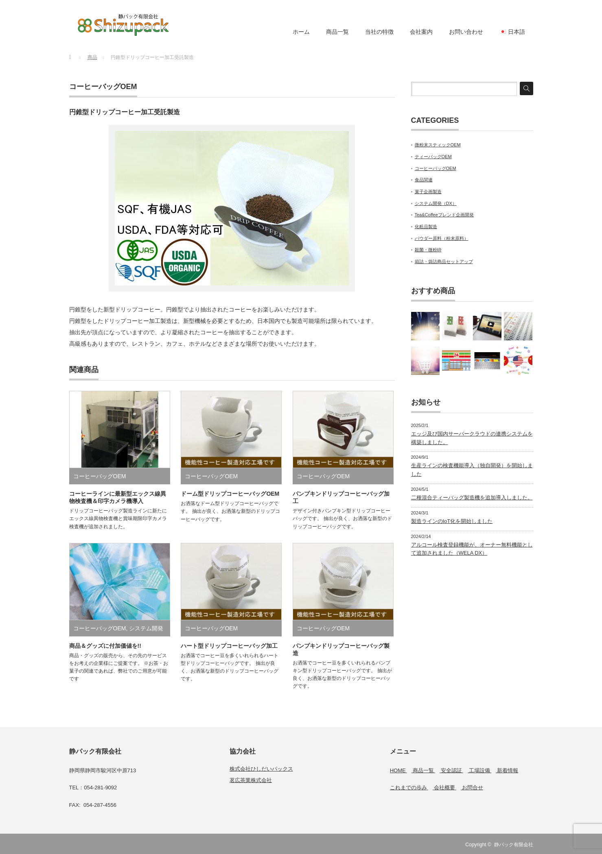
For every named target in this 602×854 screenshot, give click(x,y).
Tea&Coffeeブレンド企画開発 (444, 214)
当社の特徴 (379, 31)
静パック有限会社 (513, 844)
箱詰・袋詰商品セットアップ (444, 261)
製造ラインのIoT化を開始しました (452, 521)
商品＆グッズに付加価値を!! (105, 646)
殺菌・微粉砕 (428, 249)
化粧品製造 (426, 226)
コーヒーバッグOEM (103, 87)
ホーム (301, 31)
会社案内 (421, 31)
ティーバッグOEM (433, 156)
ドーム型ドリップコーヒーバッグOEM (230, 493)
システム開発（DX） (436, 203)
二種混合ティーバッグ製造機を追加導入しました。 (472, 498)
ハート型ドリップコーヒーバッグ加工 (229, 646)
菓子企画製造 (428, 191)
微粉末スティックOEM (438, 144)
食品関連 (424, 179)
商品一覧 (337, 31)
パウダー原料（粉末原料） (441, 238)
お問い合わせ (466, 31)
